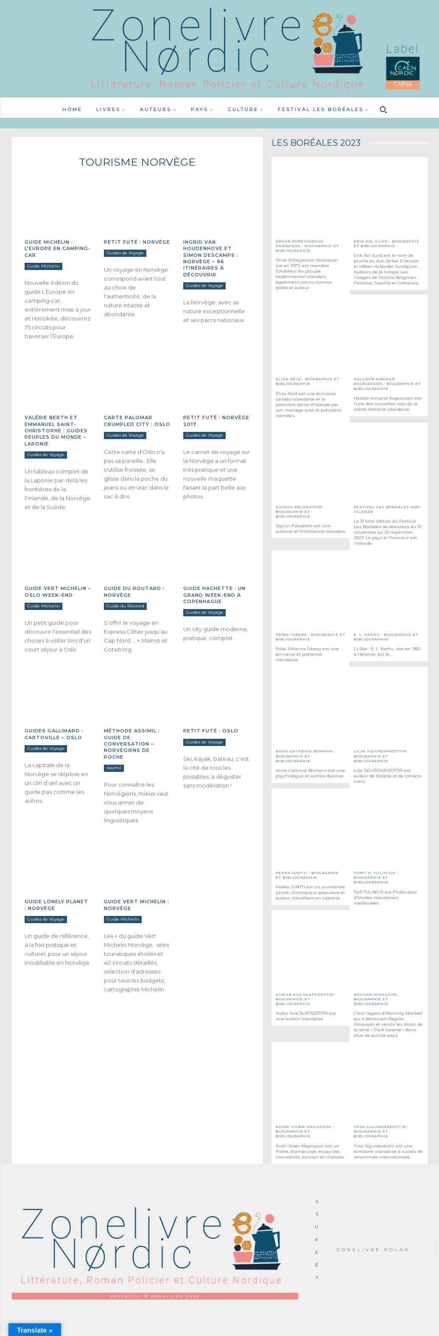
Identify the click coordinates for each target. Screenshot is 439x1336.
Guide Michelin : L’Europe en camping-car (58, 248)
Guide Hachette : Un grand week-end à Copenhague (214, 594)
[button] (383, 110)
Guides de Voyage (125, 253)
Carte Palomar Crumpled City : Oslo (137, 421)
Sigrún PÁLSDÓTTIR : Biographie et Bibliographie (300, 511)
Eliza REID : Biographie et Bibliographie (307, 381)
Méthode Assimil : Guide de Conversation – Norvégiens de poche (132, 744)
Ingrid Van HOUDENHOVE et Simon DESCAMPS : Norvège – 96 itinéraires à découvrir (210, 258)
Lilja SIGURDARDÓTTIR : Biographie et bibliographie (381, 756)
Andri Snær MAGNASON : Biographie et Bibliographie (305, 1131)
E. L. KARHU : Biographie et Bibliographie (386, 636)
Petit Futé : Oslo (210, 731)
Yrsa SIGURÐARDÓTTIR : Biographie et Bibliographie (381, 1131)
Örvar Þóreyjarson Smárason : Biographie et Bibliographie (307, 246)
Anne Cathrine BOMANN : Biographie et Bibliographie (306, 756)
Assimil (113, 768)
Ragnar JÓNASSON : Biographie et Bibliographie (377, 999)
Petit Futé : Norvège (137, 242)
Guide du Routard (125, 606)
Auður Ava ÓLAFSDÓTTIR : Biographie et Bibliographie (306, 999)
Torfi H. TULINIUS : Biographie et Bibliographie (376, 877)
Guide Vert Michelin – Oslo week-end (58, 591)
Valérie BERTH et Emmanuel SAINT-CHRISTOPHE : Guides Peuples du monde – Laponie (56, 431)
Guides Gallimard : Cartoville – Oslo (54, 734)
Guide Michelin (43, 266)
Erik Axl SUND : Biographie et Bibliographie (386, 243)
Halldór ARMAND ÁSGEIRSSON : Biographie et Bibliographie (387, 383)
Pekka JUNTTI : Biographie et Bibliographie (307, 875)
